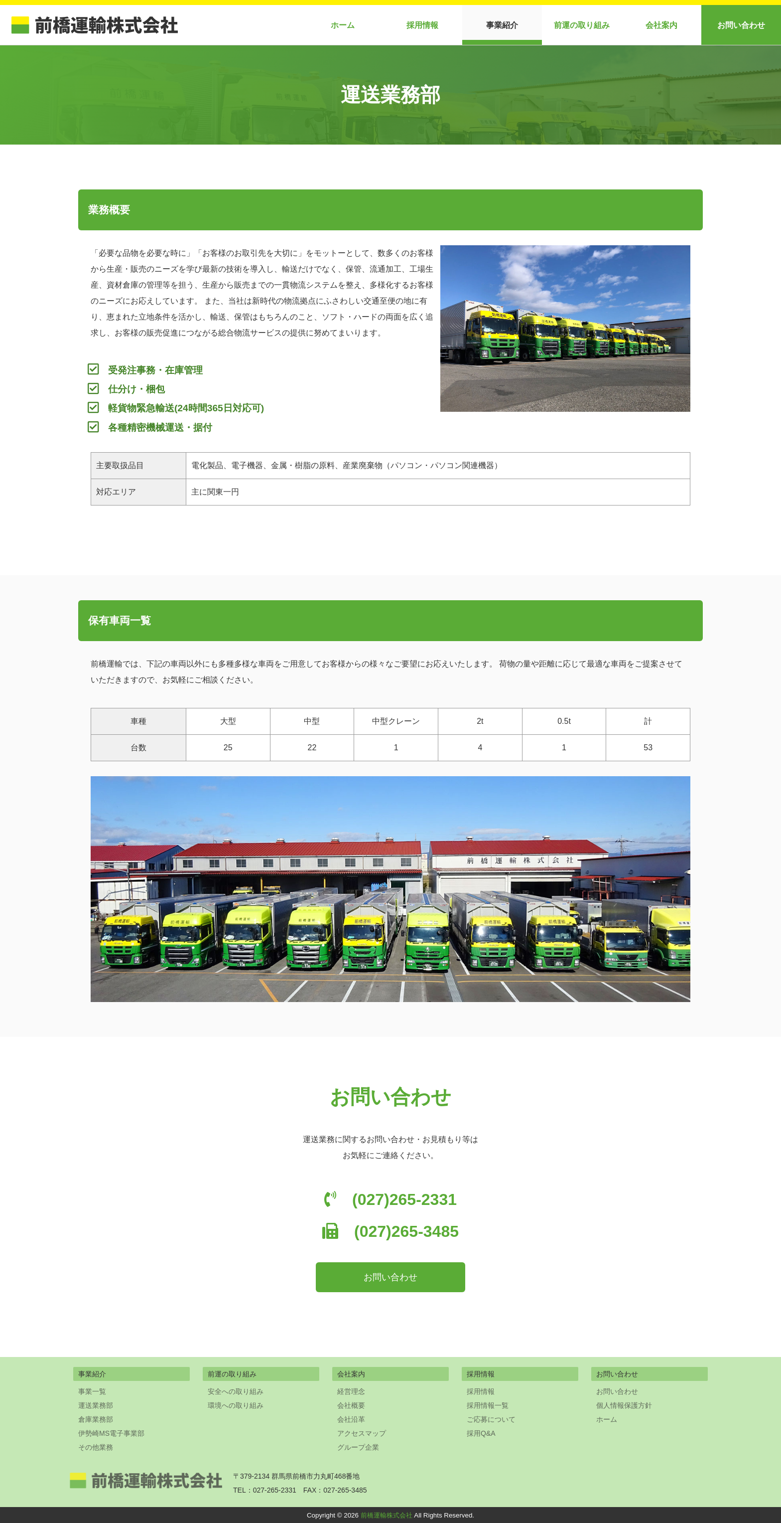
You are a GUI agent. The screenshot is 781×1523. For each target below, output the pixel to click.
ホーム (343, 25)
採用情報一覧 (488, 1405)
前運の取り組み (582, 25)
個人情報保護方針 (624, 1405)
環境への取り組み (235, 1405)
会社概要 (351, 1405)
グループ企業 (358, 1447)
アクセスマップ (361, 1433)
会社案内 (661, 25)
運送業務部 (95, 1405)
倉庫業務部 (95, 1419)
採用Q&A (481, 1433)
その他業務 (95, 1447)
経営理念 (351, 1391)
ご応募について (491, 1419)
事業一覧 (92, 1391)
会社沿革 (351, 1419)
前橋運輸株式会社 (386, 1515)
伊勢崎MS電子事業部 (111, 1433)
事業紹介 (502, 25)
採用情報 (422, 25)
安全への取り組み (235, 1391)
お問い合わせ (741, 25)
